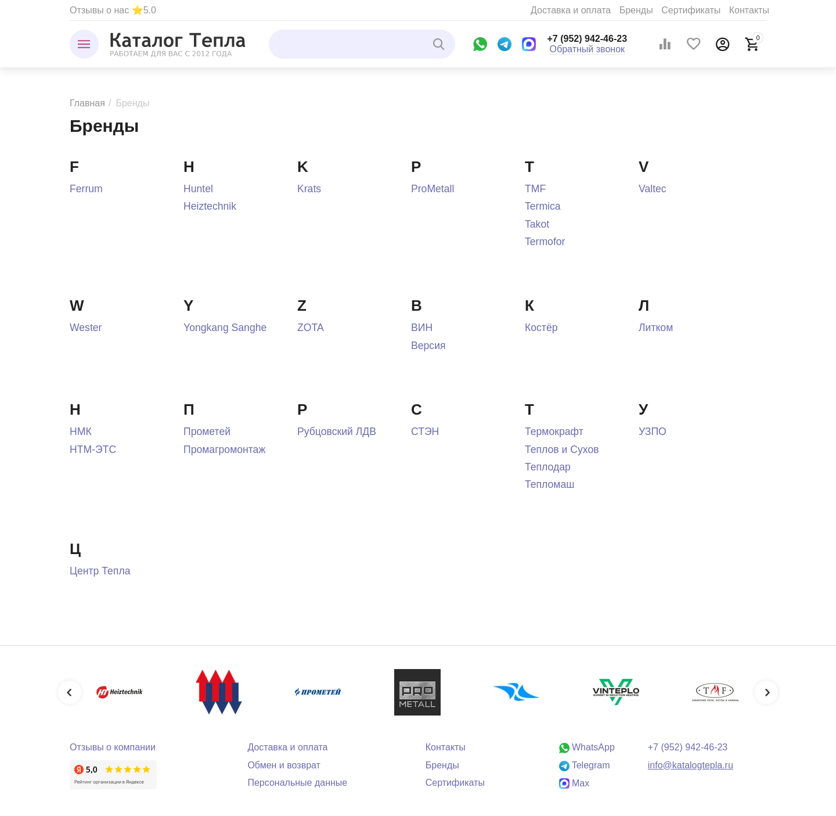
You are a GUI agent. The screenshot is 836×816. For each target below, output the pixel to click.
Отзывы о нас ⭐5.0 (113, 10)
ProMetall (432, 189)
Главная (87, 103)
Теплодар (548, 467)
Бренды (636, 10)
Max (574, 783)
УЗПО (652, 431)
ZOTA (310, 327)
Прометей (206, 431)
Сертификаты (690, 10)
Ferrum (86, 189)
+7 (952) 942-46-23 (587, 39)
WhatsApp (587, 747)
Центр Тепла (100, 571)
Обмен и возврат (283, 765)
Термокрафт (554, 431)
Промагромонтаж (224, 449)
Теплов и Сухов (562, 449)
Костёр (541, 327)
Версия (428, 345)
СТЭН (425, 431)
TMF (535, 189)
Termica (543, 206)
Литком (656, 327)
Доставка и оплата (571, 10)
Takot (537, 224)
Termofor (545, 241)
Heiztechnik (209, 206)
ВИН (422, 327)
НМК (81, 431)
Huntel (198, 189)
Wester (86, 327)
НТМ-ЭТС (93, 449)
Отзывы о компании (113, 747)
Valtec (652, 189)
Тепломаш (549, 484)
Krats (309, 189)
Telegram (584, 765)
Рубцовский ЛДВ (336, 431)
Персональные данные (297, 783)
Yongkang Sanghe (224, 327)
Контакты (749, 10)
